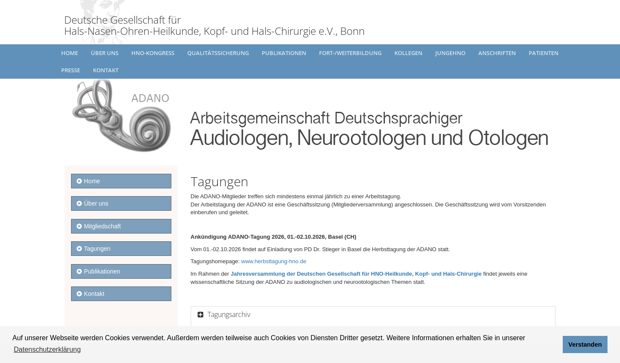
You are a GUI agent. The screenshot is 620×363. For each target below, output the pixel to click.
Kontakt (105, 70)
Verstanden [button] (585, 344)
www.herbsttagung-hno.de (273, 261)
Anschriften (497, 53)
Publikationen (284, 53)
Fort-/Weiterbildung (350, 53)
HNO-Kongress (152, 53)
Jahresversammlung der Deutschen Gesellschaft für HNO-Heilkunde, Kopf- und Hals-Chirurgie (356, 274)
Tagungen (94, 248)
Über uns (104, 53)
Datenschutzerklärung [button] (47, 349)
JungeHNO (450, 53)
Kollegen (408, 53)
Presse (70, 70)
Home (69, 53)
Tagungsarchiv (228, 314)
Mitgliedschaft (99, 226)
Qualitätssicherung (218, 53)
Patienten (543, 53)
